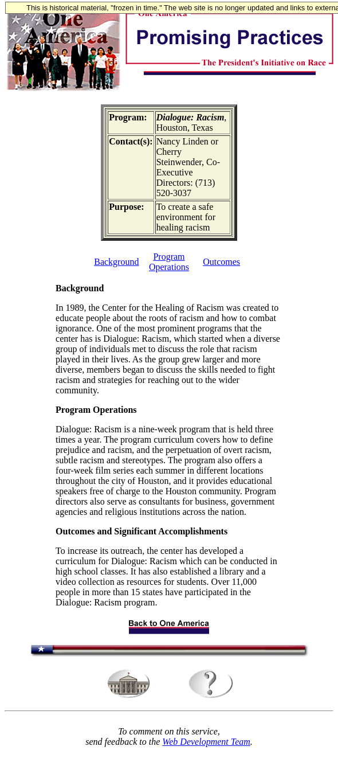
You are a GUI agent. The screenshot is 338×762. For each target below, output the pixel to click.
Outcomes (221, 262)
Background (116, 262)
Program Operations (169, 262)
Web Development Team (206, 742)
